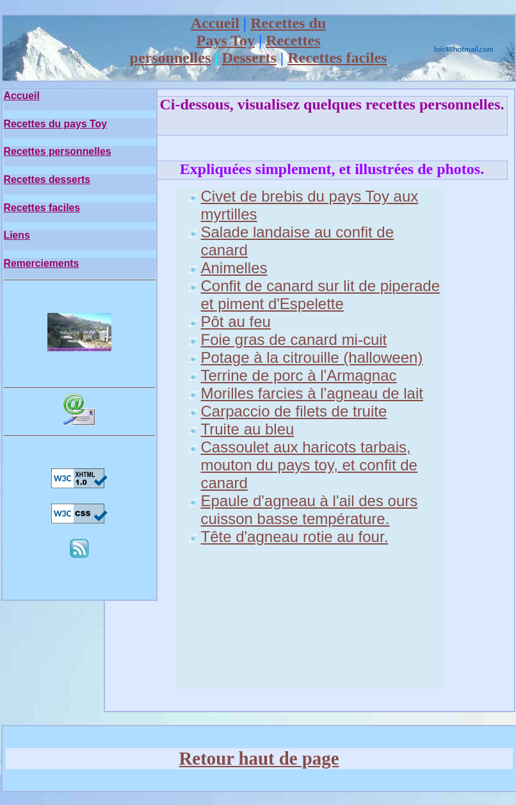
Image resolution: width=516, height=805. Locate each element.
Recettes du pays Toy (56, 123)
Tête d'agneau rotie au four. (295, 536)
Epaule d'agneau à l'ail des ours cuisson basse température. (309, 509)
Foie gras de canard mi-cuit (294, 339)
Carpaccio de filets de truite (294, 411)
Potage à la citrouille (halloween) (312, 357)
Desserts (249, 57)
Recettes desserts (47, 179)
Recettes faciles (337, 57)
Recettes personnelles (57, 151)
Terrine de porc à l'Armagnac (299, 375)
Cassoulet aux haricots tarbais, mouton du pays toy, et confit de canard (309, 464)
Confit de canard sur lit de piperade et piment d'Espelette (320, 294)
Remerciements (41, 263)
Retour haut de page (259, 758)
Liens (17, 235)
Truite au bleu (247, 429)
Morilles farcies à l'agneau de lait (312, 393)
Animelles (234, 267)
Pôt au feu (236, 321)
